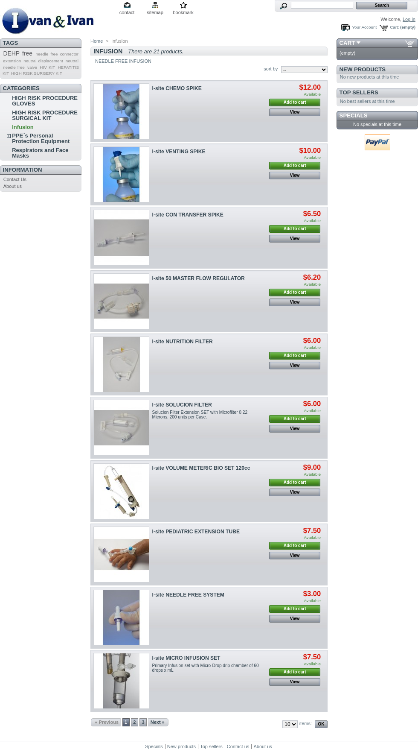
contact (126, 12)
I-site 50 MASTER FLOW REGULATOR (198, 278)
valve (32, 67)
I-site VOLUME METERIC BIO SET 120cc (201, 468)
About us (12, 186)
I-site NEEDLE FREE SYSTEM (188, 595)
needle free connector (56, 54)
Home (96, 41)
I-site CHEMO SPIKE (177, 88)
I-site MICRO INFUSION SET (186, 658)
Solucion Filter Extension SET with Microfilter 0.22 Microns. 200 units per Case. (199, 414)
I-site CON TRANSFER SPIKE (188, 215)
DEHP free (17, 53)
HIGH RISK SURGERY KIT (36, 73)
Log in (409, 19)
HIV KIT (47, 67)
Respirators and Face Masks (40, 153)
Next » (158, 722)
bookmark (183, 12)
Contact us (238, 746)
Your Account (364, 27)
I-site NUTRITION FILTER (182, 342)
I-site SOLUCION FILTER (182, 405)
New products (363, 69)
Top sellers (359, 92)
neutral (72, 61)
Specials (354, 115)
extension (12, 61)
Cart (347, 43)
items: (305, 723)
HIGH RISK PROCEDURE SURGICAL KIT (45, 115)
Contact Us (14, 179)
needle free (14, 67)
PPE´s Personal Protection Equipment (41, 138)
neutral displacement (43, 61)
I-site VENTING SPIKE (179, 152)
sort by (271, 68)
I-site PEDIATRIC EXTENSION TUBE (196, 532)
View (295, 112)
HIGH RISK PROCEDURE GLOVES (45, 101)
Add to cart (295, 102)
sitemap (155, 12)
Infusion (23, 127)
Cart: (394, 27)
